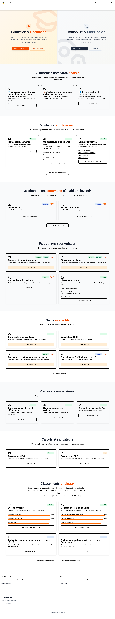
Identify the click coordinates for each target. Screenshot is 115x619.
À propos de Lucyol (7, 597)
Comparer (31, 267)
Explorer (57, 103)
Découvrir (93, 103)
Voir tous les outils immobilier (57, 225)
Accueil (5, 8)
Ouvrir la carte (22, 419)
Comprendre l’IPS (65, 586)
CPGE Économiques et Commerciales (71, 293)
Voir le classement (31, 551)
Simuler (83, 267)
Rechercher (31, 288)
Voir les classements (84, 300)
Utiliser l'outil (31, 344)
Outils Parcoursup (39, 48)
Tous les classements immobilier (71, 560)
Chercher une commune (84, 216)
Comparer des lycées (49, 160)
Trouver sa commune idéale (31, 216)
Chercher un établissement (22, 151)
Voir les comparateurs (57, 164)
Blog (112, 3)
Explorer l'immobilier (79, 48)
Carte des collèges (83, 155)
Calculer (31, 463)
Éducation (98, 3)
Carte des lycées (83, 158)
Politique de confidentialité (8, 600)
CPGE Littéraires (65, 296)
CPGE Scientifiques (66, 291)
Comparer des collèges (49, 157)
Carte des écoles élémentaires (86, 153)
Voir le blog (63, 583)
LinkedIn (6, 583)
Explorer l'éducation (20, 48)
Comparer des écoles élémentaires (53, 155)
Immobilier (106, 3)
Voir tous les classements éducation (45, 560)
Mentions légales (6, 603)
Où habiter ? (96, 48)
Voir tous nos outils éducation (57, 173)
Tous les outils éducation (92, 162)
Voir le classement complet (31, 527)
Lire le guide (84, 463)
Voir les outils (22, 105)
